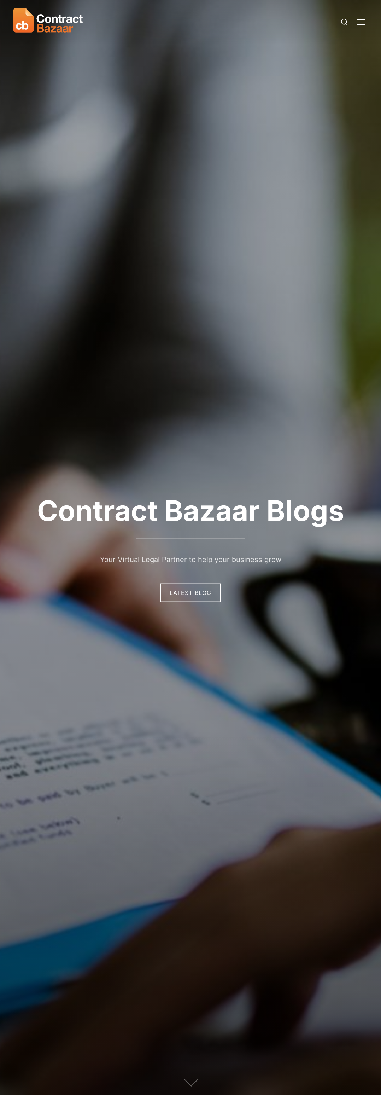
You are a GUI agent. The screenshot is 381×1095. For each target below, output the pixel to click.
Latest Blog (190, 592)
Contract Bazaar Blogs (190, 510)
